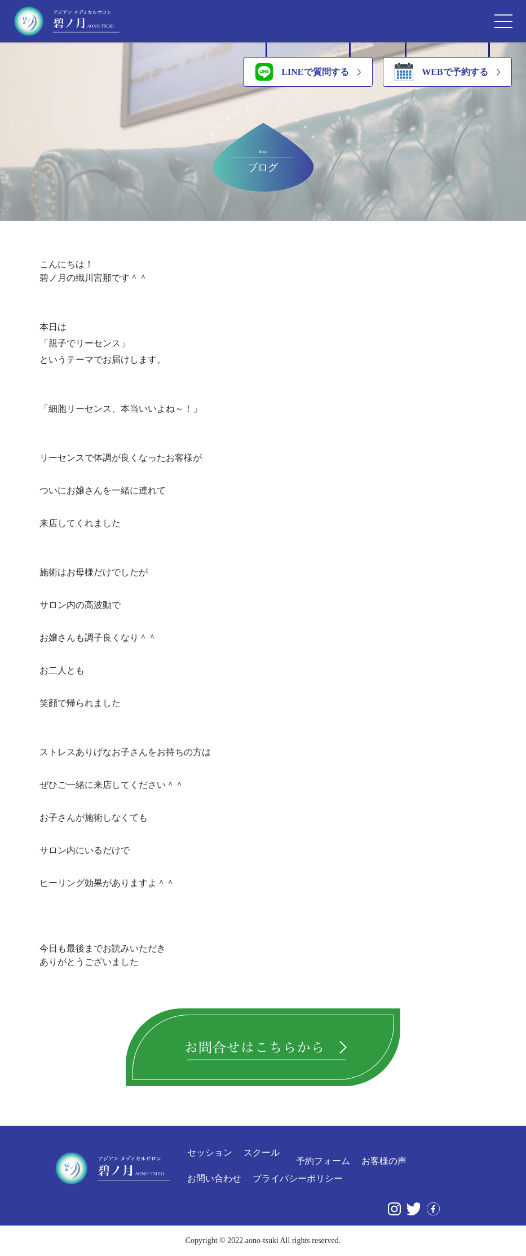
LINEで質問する (301, 72)
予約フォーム (323, 1161)
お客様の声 (383, 1161)
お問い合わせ (214, 1178)
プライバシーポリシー (298, 1178)
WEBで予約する (441, 72)
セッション (209, 1152)
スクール (262, 1152)
